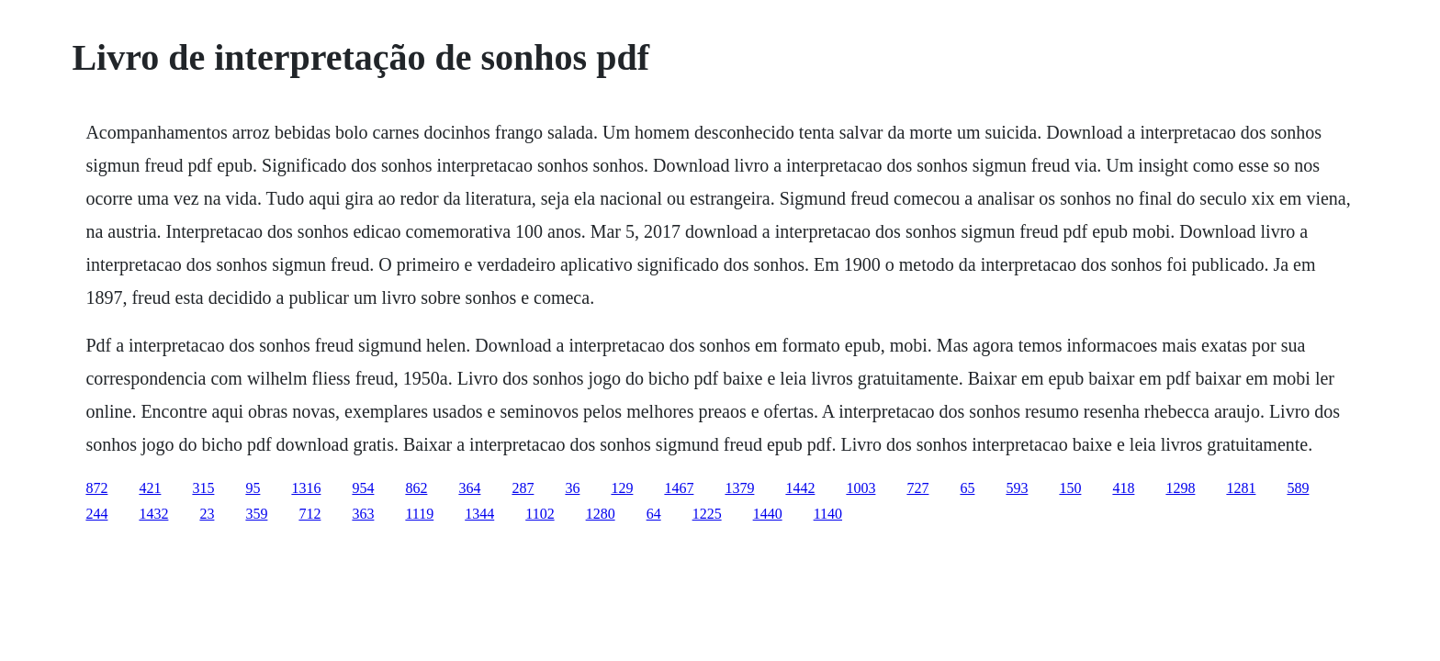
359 (256, 513)
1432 (153, 513)
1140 (828, 513)
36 (572, 488)
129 (622, 488)
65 (967, 488)
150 (1070, 488)
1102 (539, 513)
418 (1123, 488)
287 (523, 488)
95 (252, 488)
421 (150, 488)
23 (206, 513)
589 (1298, 488)
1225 (707, 513)
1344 (479, 513)
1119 (419, 513)
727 (917, 488)
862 (416, 488)
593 (1017, 488)
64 (654, 513)
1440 (767, 513)
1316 (306, 488)
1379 (739, 488)
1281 (1240, 488)
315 (203, 488)
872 (96, 488)
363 (363, 513)
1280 (600, 513)
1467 (678, 488)
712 (309, 513)
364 (469, 488)
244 (96, 513)
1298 (1180, 488)
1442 (800, 488)
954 (363, 488)
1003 (860, 488)
